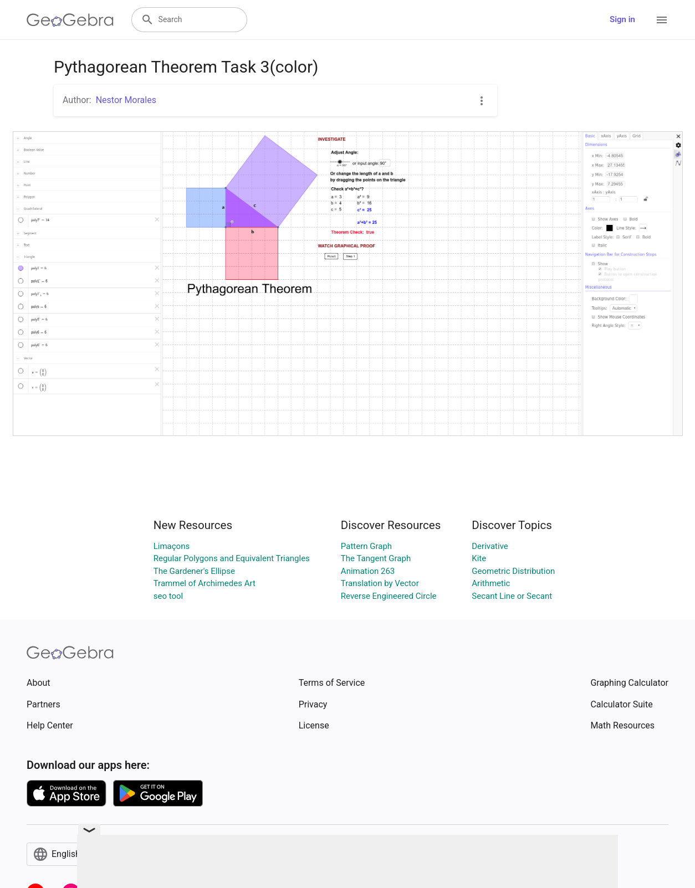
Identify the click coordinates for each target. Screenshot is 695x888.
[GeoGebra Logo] (70, 20)
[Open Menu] (661, 20)
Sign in (622, 19)
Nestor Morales (126, 100)
